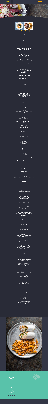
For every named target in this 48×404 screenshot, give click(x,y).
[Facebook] (10, 395)
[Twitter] (8, 395)
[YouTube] (12, 395)
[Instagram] (14, 395)
